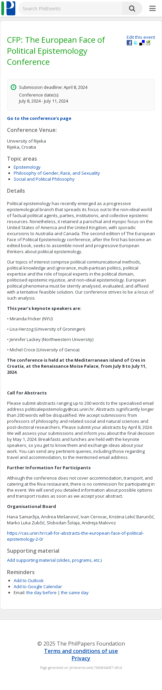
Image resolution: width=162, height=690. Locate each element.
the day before (41, 592)
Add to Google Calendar (38, 586)
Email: (19, 592)
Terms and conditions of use (81, 651)
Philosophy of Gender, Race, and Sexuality (57, 173)
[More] (152, 8)
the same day (75, 592)
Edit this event (141, 37)
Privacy (81, 658)
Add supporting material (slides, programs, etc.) (54, 560)
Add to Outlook (29, 580)
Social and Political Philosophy (44, 179)
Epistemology (27, 167)
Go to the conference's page (39, 118)
